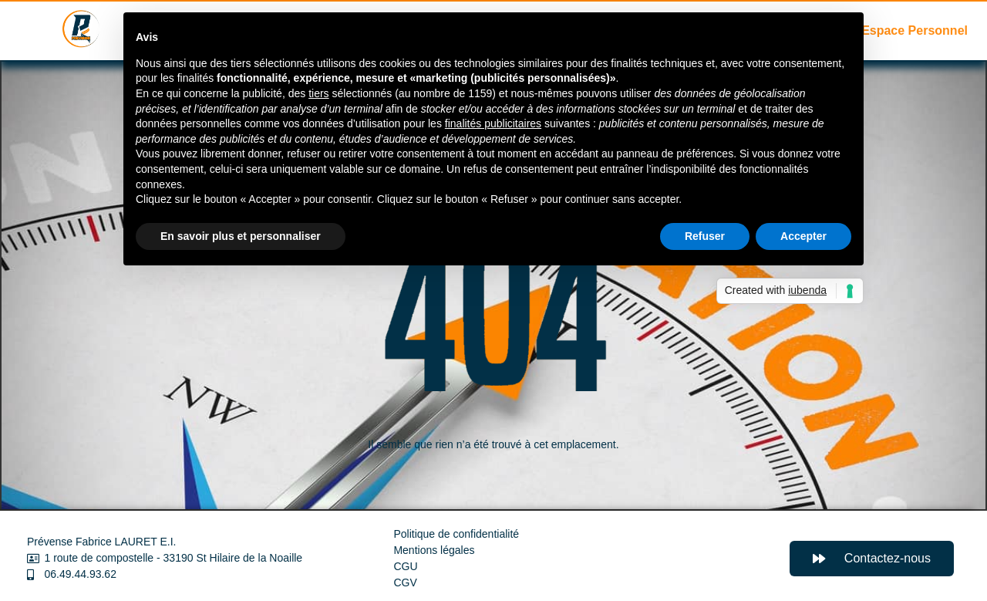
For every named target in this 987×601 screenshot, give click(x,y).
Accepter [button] (803, 236)
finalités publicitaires (493, 123)
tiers (318, 93)
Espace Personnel (914, 30)
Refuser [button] (705, 236)
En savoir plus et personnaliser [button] (240, 236)
